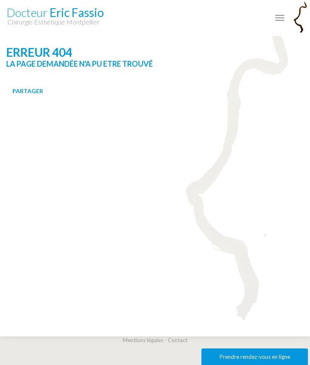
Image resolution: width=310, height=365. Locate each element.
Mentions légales (143, 340)
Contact (177, 340)
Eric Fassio (55, 15)
